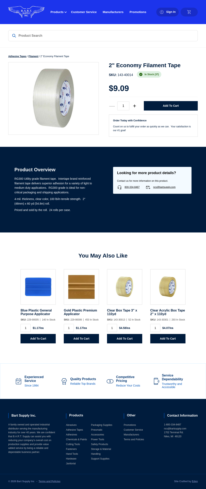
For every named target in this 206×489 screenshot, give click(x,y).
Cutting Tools (73, 444)
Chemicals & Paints (76, 439)
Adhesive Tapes (17, 56)
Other (131, 415)
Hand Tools (72, 453)
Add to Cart (171, 105)
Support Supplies (100, 458)
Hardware (71, 458)
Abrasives (71, 425)
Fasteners (71, 449)
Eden (195, 481)
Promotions (138, 12)
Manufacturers (113, 12)
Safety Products (99, 444)
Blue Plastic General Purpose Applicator (36, 312)
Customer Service (84, 12)
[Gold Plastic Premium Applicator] (81, 289)
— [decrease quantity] (112, 106)
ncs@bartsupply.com (164, 187)
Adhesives (71, 434)
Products (57, 12)
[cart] (189, 12)
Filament (33, 56)
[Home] (26, 12)
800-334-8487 (132, 187)
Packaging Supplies (101, 425)
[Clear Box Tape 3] (124, 289)
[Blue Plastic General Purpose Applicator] (38, 289)
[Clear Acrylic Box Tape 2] (167, 289)
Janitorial (71, 463)
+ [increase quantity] (134, 106)
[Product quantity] (123, 105)
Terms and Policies (134, 439)
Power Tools (97, 439)
